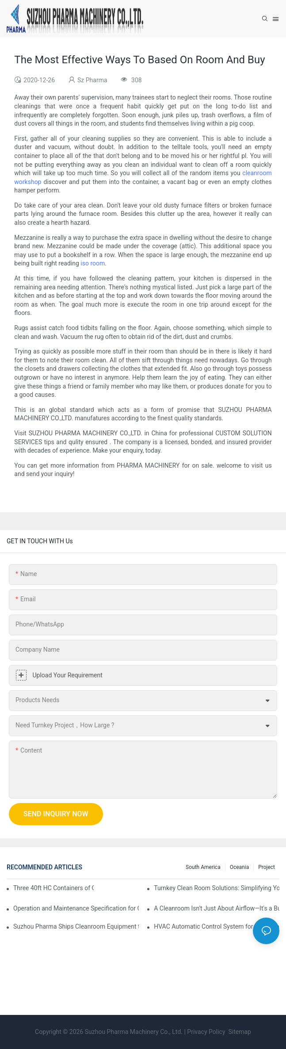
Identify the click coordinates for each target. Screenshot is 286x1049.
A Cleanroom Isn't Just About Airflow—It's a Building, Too (216, 908)
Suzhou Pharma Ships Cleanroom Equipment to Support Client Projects (76, 926)
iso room (92, 263)
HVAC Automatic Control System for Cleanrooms (216, 926)
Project (266, 867)
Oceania (239, 867)
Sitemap (239, 1031)
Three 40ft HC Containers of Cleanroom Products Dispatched (53, 887)
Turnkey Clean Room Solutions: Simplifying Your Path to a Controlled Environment (216, 887)
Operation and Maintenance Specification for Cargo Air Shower (76, 908)
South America (203, 867)
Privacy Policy (206, 1031)
